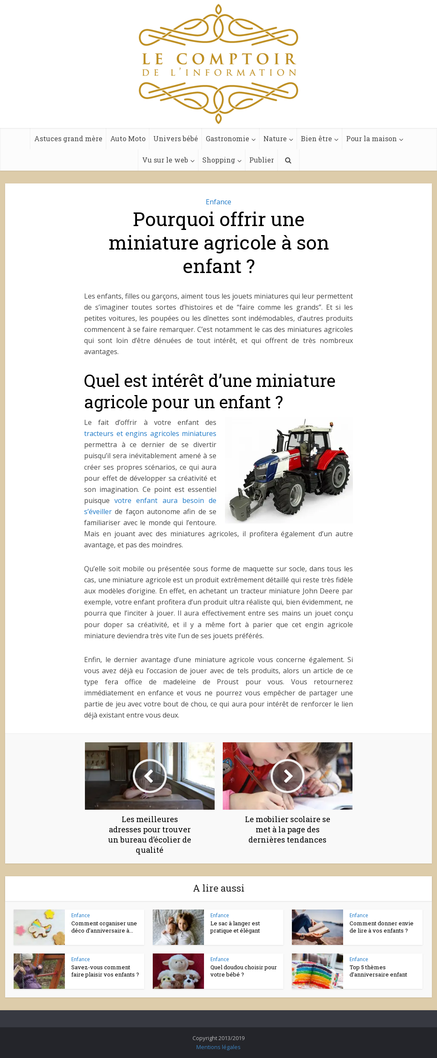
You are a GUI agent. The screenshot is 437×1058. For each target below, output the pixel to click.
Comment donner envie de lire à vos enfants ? (382, 926)
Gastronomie (227, 138)
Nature (275, 138)
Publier (261, 159)
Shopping (218, 159)
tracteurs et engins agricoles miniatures (150, 433)
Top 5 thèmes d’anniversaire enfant (378, 970)
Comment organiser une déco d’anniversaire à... (104, 926)
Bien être (316, 138)
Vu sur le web (165, 159)
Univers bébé (175, 138)
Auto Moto (128, 138)
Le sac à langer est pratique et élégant (235, 926)
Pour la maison (371, 138)
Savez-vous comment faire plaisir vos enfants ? (105, 970)
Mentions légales (218, 1047)
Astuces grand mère (68, 138)
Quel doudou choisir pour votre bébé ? (243, 970)
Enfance (218, 201)
